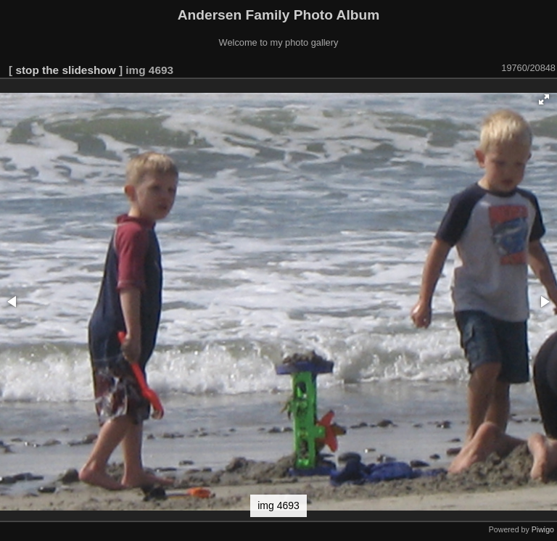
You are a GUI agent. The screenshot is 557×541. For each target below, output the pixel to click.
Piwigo (543, 529)
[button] (544, 99)
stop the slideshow (65, 70)
